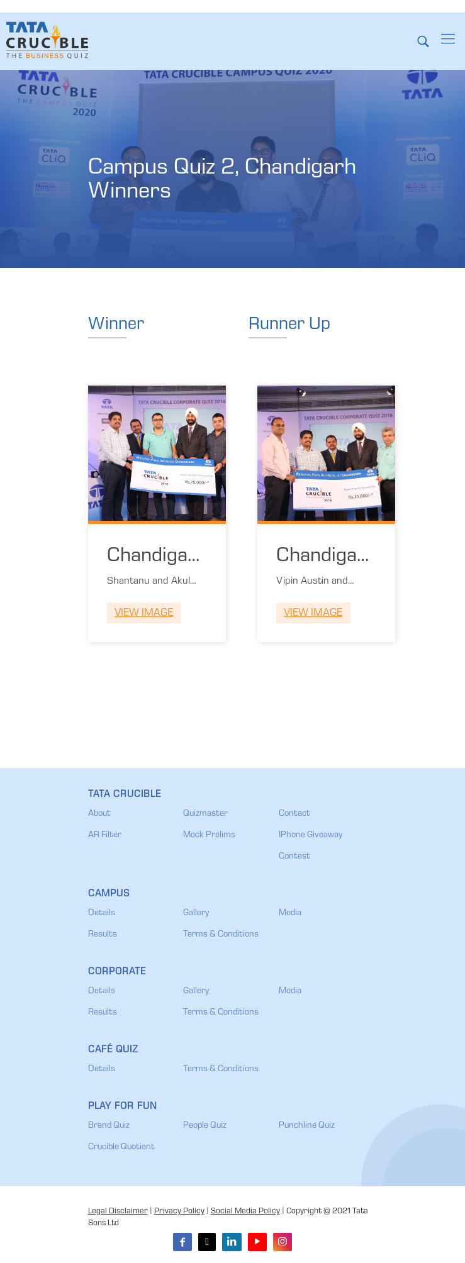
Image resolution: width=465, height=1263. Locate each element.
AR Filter (104, 835)
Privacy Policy (179, 1212)
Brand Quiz (109, 1125)
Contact (294, 814)
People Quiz (205, 1125)
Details (101, 913)
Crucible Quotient (121, 1147)
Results (102, 934)
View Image (144, 613)
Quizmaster (205, 814)
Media (290, 913)
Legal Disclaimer (118, 1212)
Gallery (196, 913)
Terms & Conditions (221, 934)
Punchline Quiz (307, 1125)
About (99, 814)
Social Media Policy (245, 1212)
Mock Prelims (209, 835)
